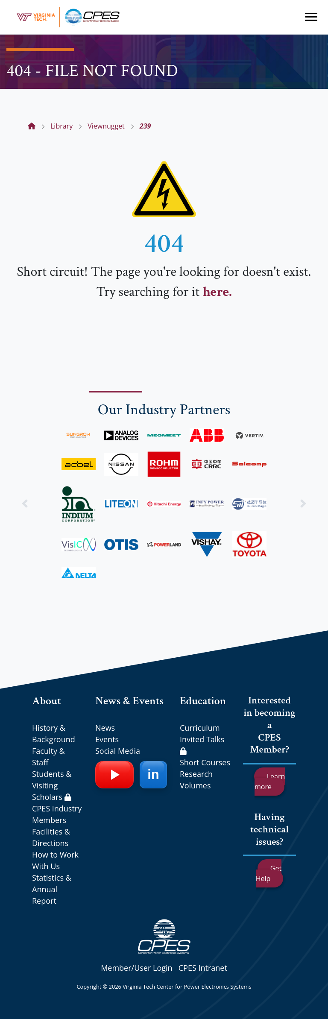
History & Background (53, 733)
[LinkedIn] (153, 774)
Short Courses (205, 762)
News (105, 728)
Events (107, 739)
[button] (24, 503)
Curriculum (200, 728)
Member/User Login (136, 968)
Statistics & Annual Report (51, 889)
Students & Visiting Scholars (51, 785)
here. (216, 292)
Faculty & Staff (48, 756)
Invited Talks (202, 744)
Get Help (268, 873)
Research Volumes (196, 780)
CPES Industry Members (57, 814)
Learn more (270, 781)
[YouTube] (114, 774)
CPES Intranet (203, 968)
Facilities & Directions (51, 837)
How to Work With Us (55, 860)
